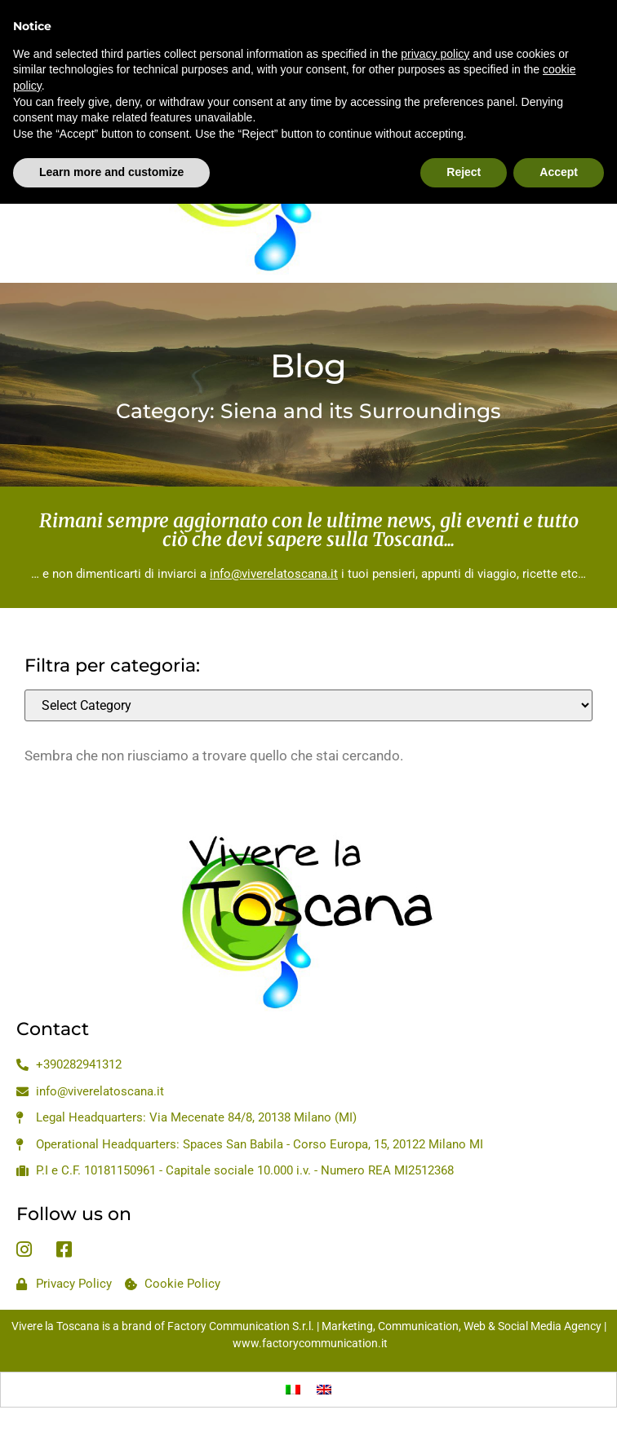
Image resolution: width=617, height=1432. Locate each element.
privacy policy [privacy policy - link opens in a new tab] (435, 15)
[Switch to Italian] (292, 1389)
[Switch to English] (324, 1389)
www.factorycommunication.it (310, 1343)
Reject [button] (463, 134)
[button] (31, 168)
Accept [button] (558, 134)
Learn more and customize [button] (111, 134)
